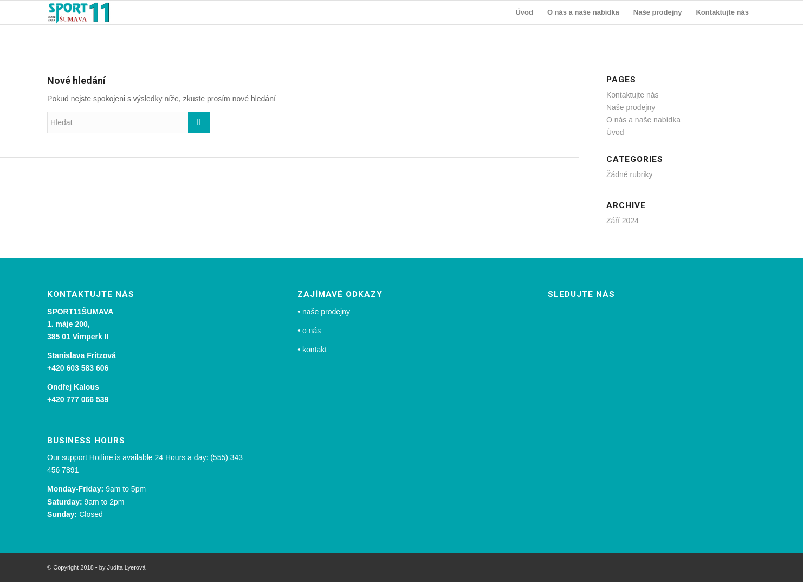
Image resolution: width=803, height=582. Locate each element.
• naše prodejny (323, 311)
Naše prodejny (630, 107)
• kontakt (312, 349)
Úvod (615, 132)
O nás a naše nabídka (643, 119)
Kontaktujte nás (632, 94)
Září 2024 (622, 220)
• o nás (309, 330)
